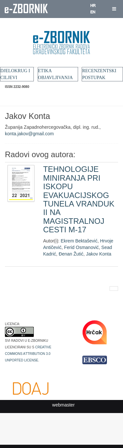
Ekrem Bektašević (79, 240)
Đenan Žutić (71, 254)
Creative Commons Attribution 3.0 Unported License (28, 353)
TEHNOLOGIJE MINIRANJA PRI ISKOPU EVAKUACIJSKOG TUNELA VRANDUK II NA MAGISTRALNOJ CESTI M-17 (78, 199)
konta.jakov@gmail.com (29, 133)
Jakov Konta (98, 254)
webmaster (63, 404)
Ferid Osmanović (81, 247)
